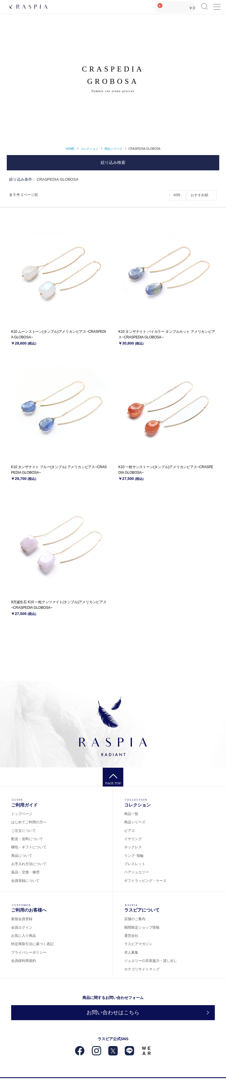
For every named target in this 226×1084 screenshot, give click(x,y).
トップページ (21, 814)
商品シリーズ (113, 148)
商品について (21, 856)
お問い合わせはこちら (113, 1012)
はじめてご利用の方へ (28, 822)
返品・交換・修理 (25, 872)
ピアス (129, 831)
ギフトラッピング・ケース (145, 881)
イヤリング (133, 839)
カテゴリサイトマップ (141, 969)
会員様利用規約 (23, 961)
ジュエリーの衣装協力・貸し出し (150, 961)
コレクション (89, 148)
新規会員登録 (21, 919)
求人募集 (131, 952)
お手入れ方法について (28, 864)
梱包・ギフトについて (28, 847)
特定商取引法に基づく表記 (32, 944)
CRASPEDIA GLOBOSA (144, 148)
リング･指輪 (134, 856)
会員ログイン (21, 927)
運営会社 (131, 936)
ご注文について (23, 831)
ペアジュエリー (136, 872)
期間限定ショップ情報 (141, 927)
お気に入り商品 (23, 936)
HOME (70, 148)
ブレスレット (134, 864)
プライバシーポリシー (28, 952)
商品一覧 (131, 814)
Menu (217, 4)
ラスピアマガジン (138, 944)
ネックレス (133, 847)
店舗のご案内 (134, 919)
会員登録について (25, 881)
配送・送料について (27, 839)
